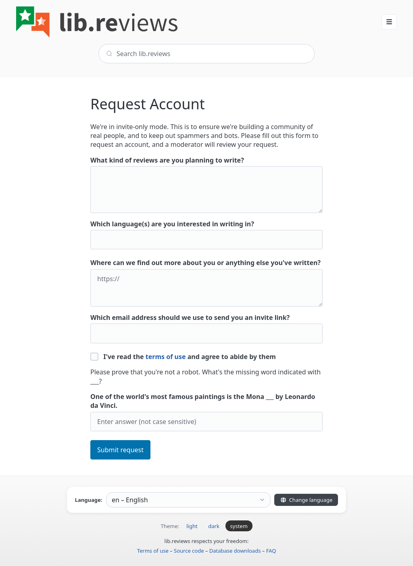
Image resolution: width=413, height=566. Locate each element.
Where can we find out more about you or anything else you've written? (206, 282)
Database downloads (235, 550)
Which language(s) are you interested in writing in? (206, 234)
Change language (306, 499)
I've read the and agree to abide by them (183, 356)
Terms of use (153, 550)
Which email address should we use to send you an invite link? (206, 328)
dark (213, 526)
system (239, 526)
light (191, 526)
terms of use (166, 356)
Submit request (120, 449)
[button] (389, 22)
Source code (189, 550)
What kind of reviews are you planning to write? (206, 184)
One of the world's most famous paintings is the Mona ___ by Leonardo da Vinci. (206, 411)
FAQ (271, 550)
